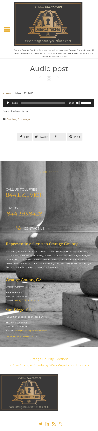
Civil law (11, 119)
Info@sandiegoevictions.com (31, 330)
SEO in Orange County (26, 365)
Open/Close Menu (7, 29)
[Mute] (78, 103)
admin (7, 93)
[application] (48, 103)
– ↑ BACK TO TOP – (49, 171)
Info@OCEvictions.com (28, 300)
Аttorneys (24, 119)
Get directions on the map (20, 336)
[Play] (8, 103)
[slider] (43, 103)
